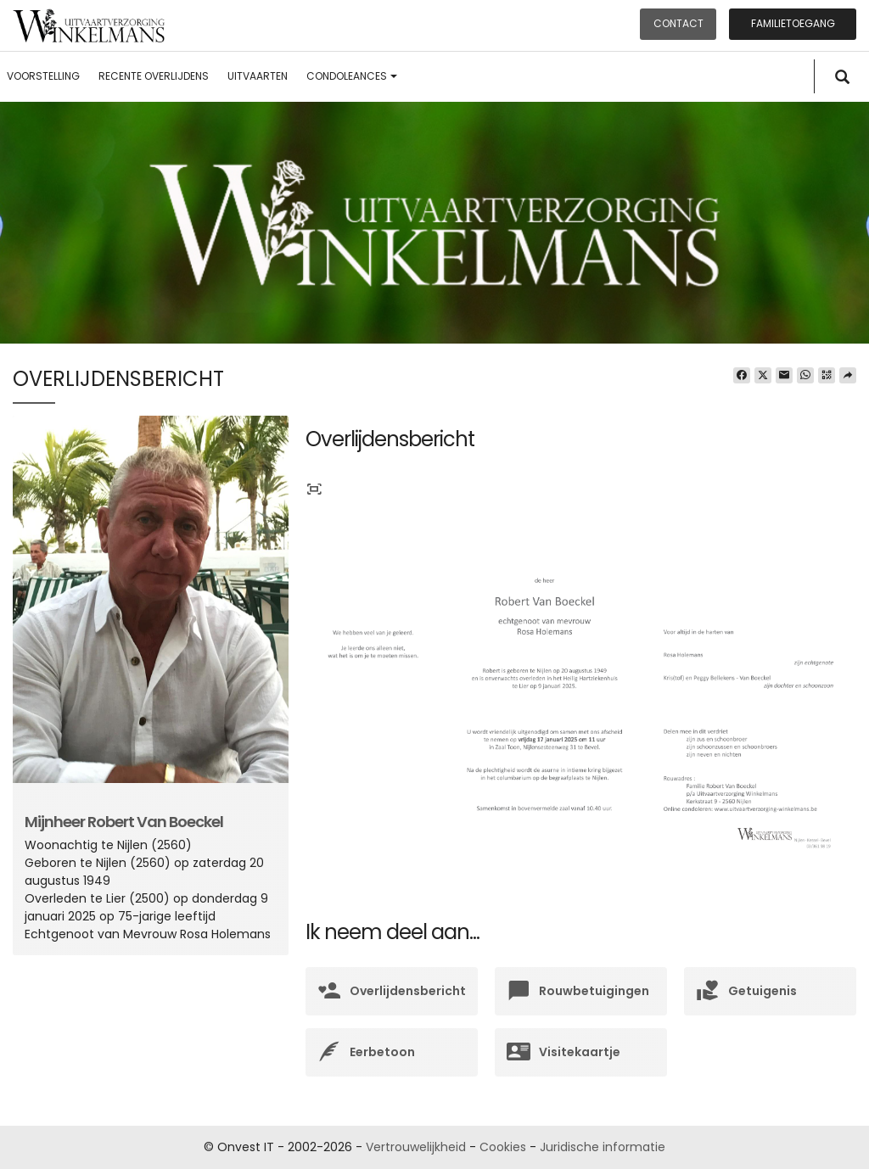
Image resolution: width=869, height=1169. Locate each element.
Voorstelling (43, 76)
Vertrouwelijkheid (416, 1146)
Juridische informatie (602, 1146)
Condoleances (351, 76)
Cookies (502, 1146)
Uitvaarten (257, 76)
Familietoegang (793, 23)
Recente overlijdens (153, 76)
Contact (678, 23)
